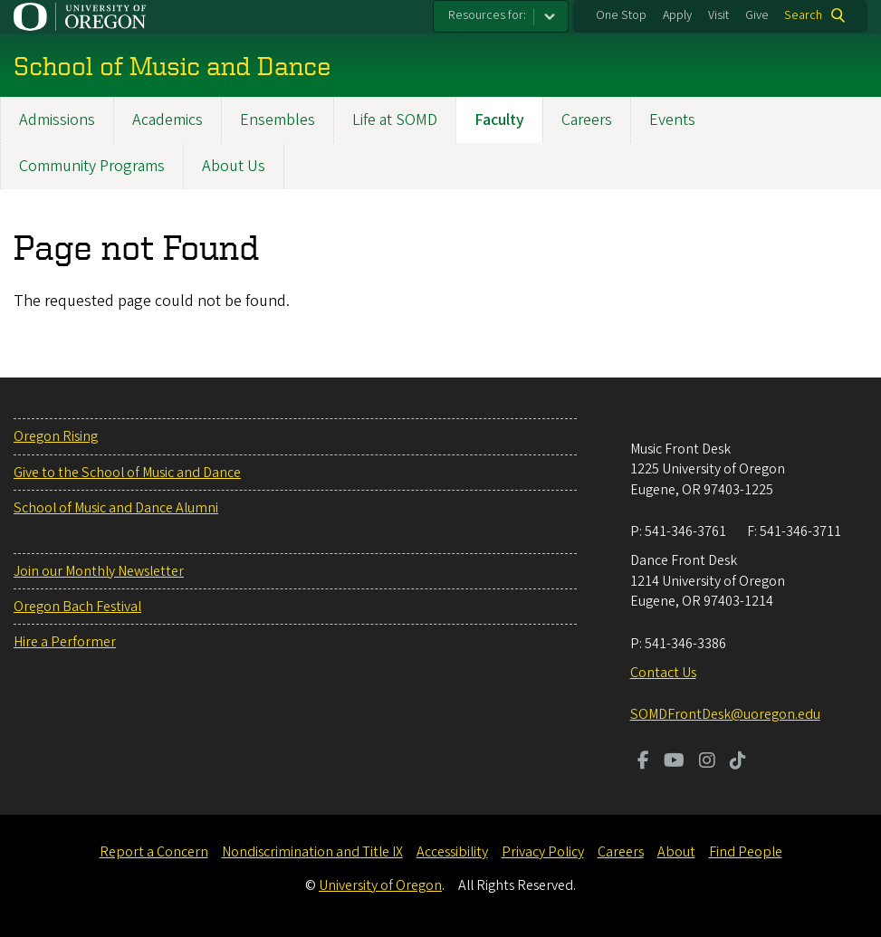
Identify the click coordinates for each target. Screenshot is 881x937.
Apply (677, 15)
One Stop (621, 15)
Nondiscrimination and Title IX (312, 852)
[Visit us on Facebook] (643, 762)
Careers (586, 120)
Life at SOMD (394, 120)
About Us (233, 166)
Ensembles (277, 120)
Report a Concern (154, 852)
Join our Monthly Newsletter (99, 571)
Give (757, 15)
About (676, 852)
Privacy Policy (543, 852)
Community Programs (92, 166)
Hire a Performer (65, 642)
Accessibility (452, 852)
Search (803, 15)
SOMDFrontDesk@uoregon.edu (725, 714)
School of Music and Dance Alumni (116, 508)
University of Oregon (380, 885)
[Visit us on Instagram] (707, 762)
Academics (167, 120)
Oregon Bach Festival (77, 607)
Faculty (499, 120)
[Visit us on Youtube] (674, 762)
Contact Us (663, 673)
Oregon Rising (56, 436)
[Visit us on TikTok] (738, 762)
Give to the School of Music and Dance (127, 473)
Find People (745, 852)
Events (672, 120)
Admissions (57, 120)
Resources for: (487, 15)
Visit (718, 15)
